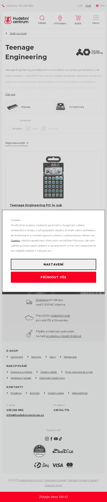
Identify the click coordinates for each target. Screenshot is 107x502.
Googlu (15, 240)
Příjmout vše (53, 277)
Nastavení (54, 264)
